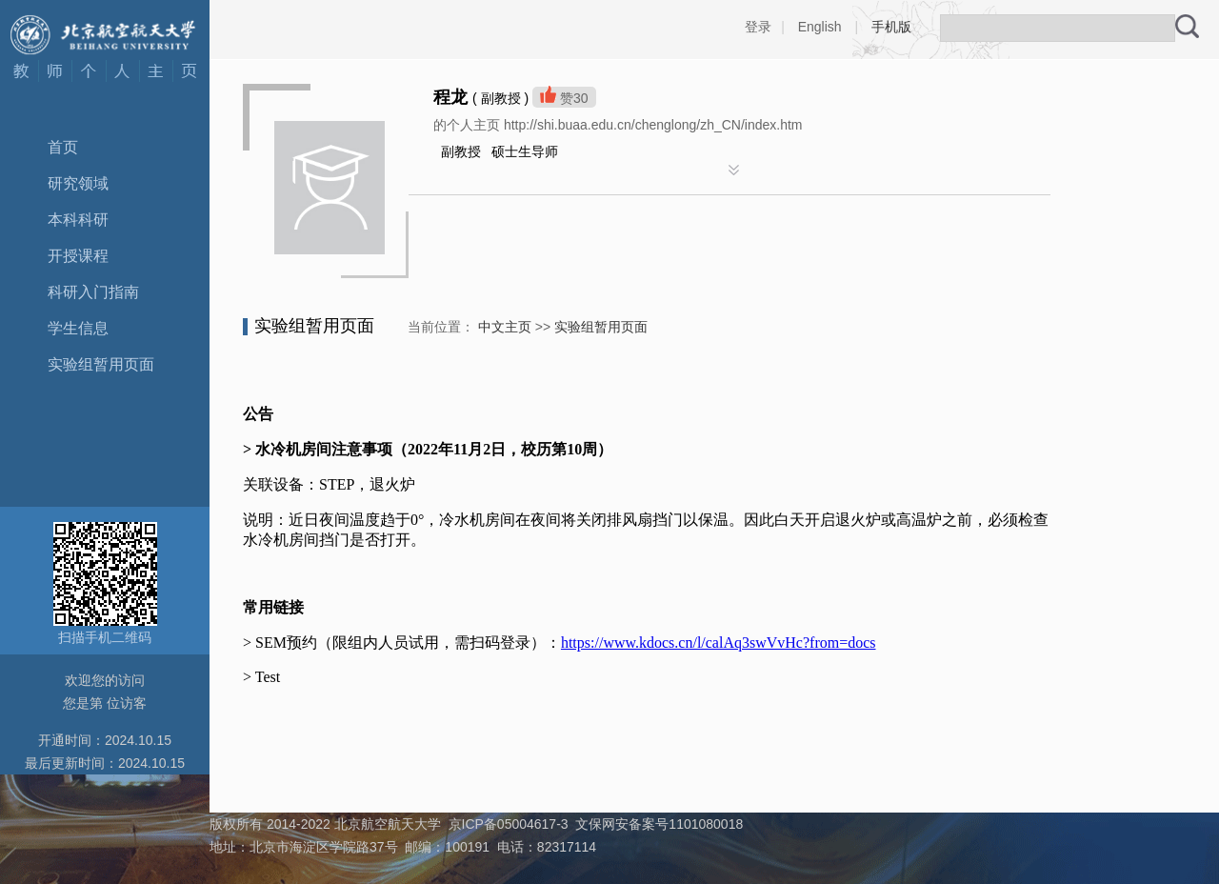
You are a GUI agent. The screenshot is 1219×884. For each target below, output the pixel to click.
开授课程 (78, 256)
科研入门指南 (93, 292)
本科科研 (78, 219)
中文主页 (504, 326)
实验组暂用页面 (101, 364)
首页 (63, 147)
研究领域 (78, 183)
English (820, 26)
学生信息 (78, 328)
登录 (758, 26)
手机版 (891, 26)
